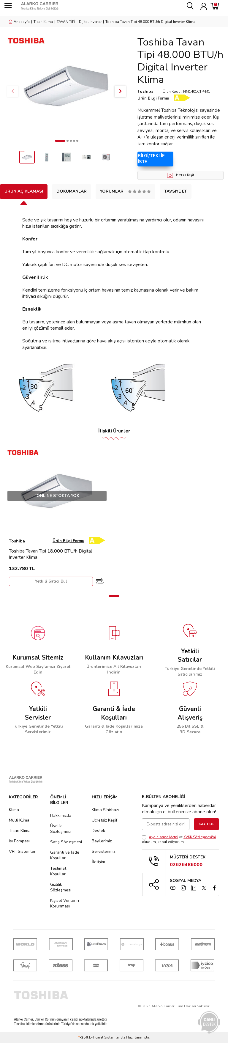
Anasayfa (19, 21)
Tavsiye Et (175, 191)
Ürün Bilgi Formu (153, 98)
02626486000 (186, 865)
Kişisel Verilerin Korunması (64, 903)
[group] (66, 85)
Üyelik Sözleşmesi (60, 828)
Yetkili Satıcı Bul (51, 581)
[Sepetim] (214, 6)
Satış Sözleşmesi (66, 842)
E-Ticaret (96, 1037)
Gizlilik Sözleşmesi (60, 887)
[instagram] (183, 888)
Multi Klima (19, 820)
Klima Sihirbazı (105, 810)
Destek (98, 830)
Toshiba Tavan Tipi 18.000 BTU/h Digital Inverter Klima (50, 554)
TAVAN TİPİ (66, 21)
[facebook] (214, 888)
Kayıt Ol (206, 824)
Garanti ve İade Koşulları (64, 855)
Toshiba (145, 91)
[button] (60, 141)
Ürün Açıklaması (23, 191)
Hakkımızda (60, 815)
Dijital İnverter (90, 21)
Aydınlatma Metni (163, 837)
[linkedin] (194, 888)
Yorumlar (125, 191)
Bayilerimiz (102, 841)
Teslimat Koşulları (58, 871)
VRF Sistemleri (23, 851)
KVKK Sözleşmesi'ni (199, 837)
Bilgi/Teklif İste (152, 158)
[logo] (50, 6)
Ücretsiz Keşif (180, 175)
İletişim (98, 862)
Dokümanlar (71, 191)
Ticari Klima (43, 21)
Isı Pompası (19, 841)
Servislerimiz (103, 851)
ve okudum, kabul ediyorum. (179, 839)
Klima (14, 810)
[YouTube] (173, 888)
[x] (204, 888)
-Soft (83, 1037)
